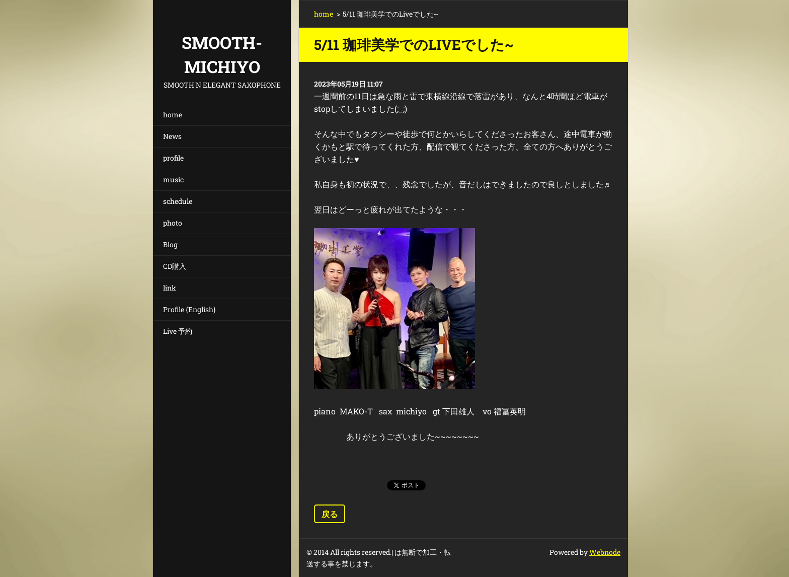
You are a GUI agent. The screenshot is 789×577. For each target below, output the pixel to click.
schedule (177, 201)
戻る (330, 514)
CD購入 (174, 266)
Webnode (604, 552)
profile (173, 158)
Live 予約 (177, 331)
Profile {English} (189, 309)
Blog (170, 244)
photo (172, 223)
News (172, 136)
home (172, 114)
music (173, 179)
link (169, 288)
